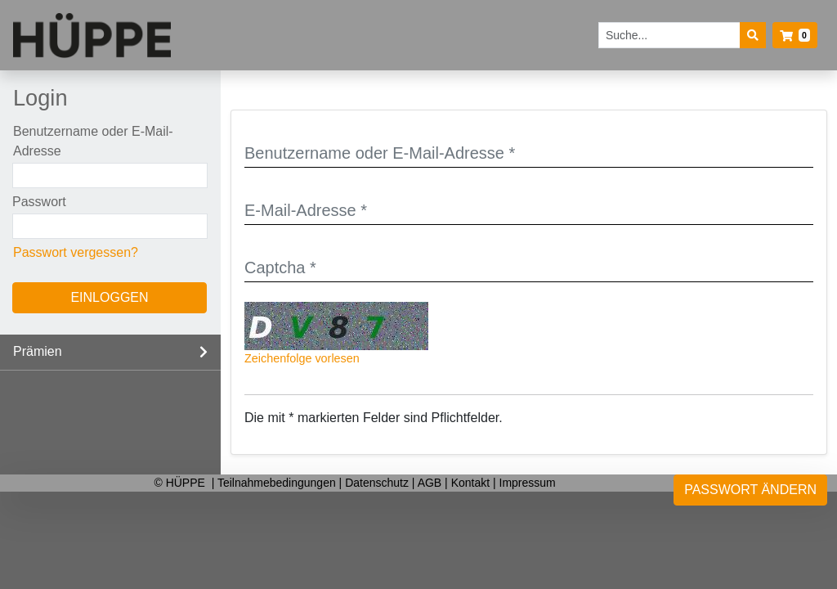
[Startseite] (92, 35)
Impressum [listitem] (527, 482)
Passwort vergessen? (75, 252)
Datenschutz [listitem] (378, 482)
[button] (794, 35)
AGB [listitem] (431, 482)
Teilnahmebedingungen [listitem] (278, 482)
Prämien (37, 351)
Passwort (39, 202)
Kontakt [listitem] (472, 482)
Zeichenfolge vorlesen (302, 358)
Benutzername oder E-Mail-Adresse (93, 141)
